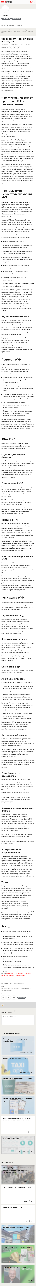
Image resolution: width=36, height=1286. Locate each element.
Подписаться (6, 19)
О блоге (19, 25)
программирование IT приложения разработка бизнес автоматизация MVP (16, 989)
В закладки (21, 998)
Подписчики (11, 25)
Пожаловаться (16, 19)
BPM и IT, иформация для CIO (18, 983)
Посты (3, 25)
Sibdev (4, 15)
